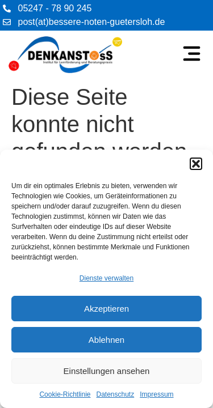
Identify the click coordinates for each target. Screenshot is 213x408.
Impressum (156, 394)
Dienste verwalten (106, 278)
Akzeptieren (106, 308)
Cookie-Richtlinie (64, 394)
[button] (196, 163)
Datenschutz (116, 394)
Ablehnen (106, 340)
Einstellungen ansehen (107, 371)
